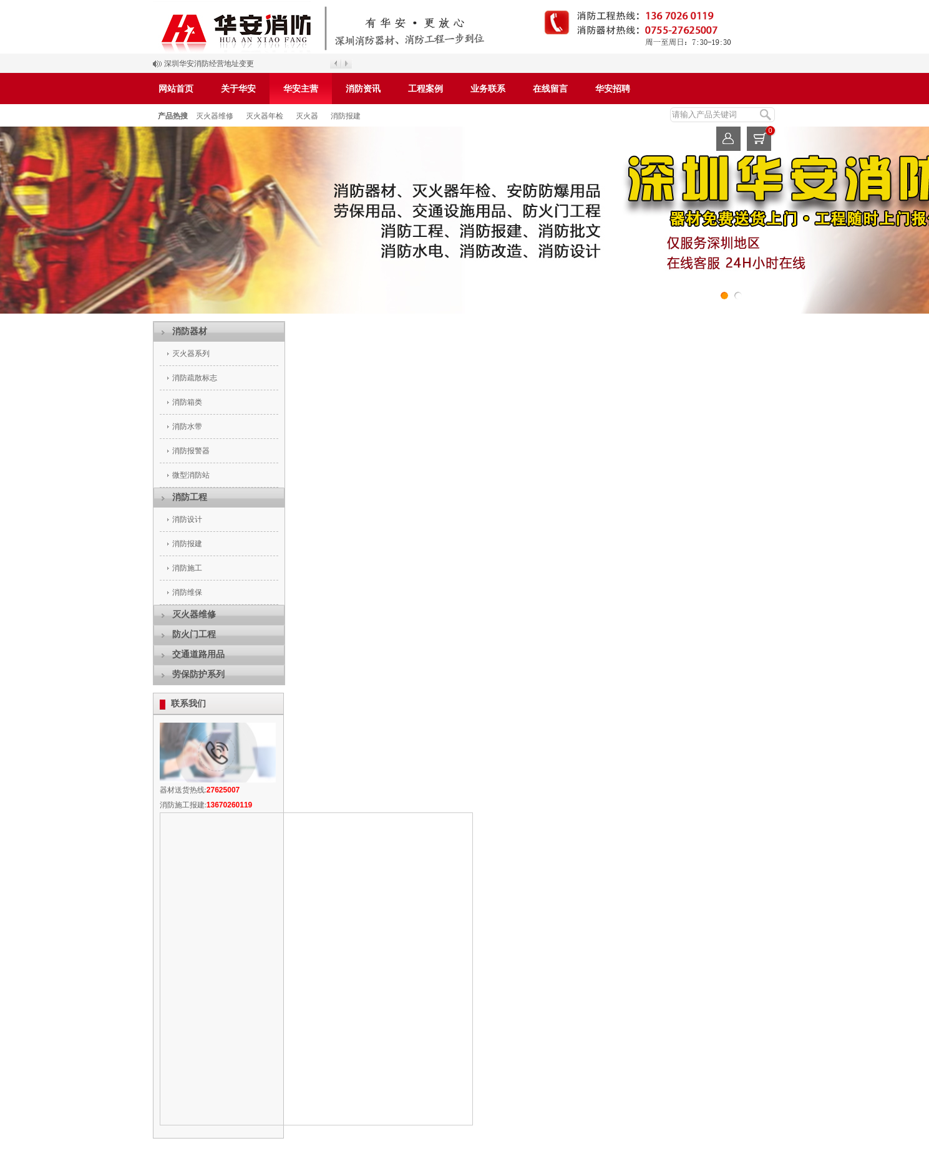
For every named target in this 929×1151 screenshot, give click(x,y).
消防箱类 (187, 402)
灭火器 (307, 116)
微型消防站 (191, 475)
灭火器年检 (264, 116)
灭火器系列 (191, 353)
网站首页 (175, 89)
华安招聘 (612, 89)
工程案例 (425, 89)
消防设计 (187, 519)
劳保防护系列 (198, 674)
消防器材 (189, 331)
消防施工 (187, 568)
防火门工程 (194, 634)
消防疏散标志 (194, 377)
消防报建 (346, 116)
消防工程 (189, 497)
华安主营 (300, 89)
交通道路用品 (198, 654)
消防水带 (187, 426)
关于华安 (238, 89)
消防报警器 (191, 450)
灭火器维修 (214, 116)
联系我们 (188, 703)
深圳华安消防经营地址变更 (209, 63)
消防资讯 (363, 89)
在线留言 (550, 89)
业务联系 (487, 89)
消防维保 (187, 592)
